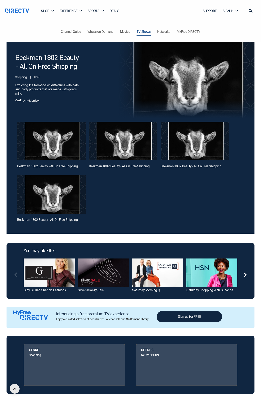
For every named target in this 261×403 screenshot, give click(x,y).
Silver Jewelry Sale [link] (91, 290)
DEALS (114, 11)
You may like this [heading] (39, 251)
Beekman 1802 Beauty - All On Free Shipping (47, 166)
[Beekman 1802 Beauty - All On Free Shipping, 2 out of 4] (123, 141)
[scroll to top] (14, 389)
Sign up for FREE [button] (189, 316)
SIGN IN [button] (230, 11)
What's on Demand (100, 31)
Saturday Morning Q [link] (146, 290)
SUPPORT (210, 11)
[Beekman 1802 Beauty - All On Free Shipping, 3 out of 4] (195, 141)
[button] (250, 10)
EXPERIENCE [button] (71, 11)
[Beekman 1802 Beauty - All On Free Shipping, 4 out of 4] (51, 194)
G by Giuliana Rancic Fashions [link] (45, 290)
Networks (163, 31)
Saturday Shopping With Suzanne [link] (209, 290)
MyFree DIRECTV (188, 31)
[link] (49, 272)
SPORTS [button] (96, 11)
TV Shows (144, 31)
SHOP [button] (47, 11)
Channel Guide (71, 31)
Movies (125, 31)
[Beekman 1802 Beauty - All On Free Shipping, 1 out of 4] (51, 141)
